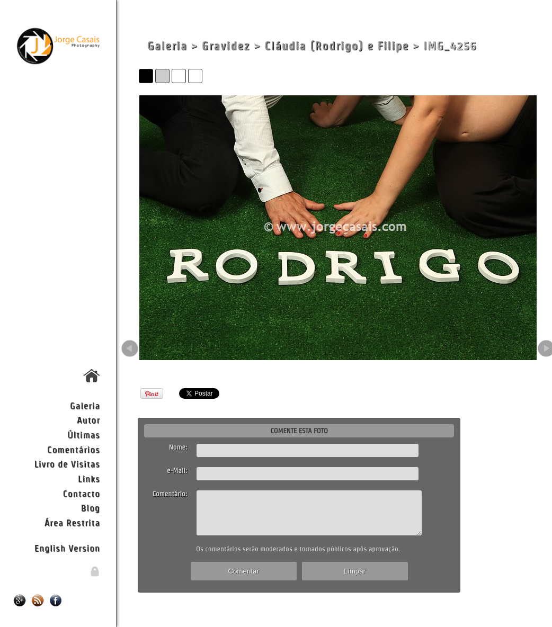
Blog (90, 508)
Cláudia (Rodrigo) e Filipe (336, 46)
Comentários (73, 449)
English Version (67, 548)
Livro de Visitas (67, 464)
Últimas (83, 434)
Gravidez (226, 46)
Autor (88, 420)
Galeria (85, 405)
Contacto (81, 493)
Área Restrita (72, 522)
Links (89, 478)
